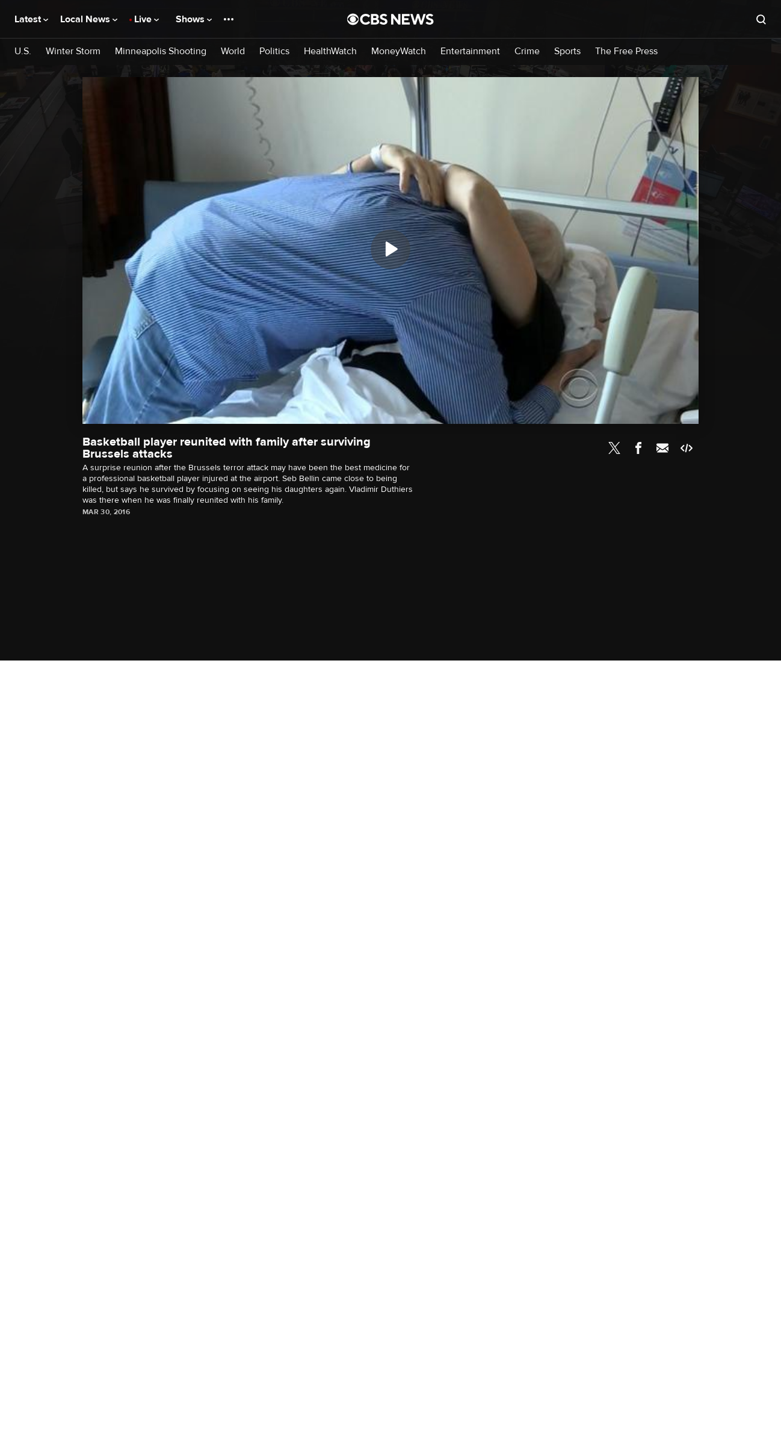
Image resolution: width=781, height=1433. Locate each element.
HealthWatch (330, 51)
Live (146, 19)
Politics (274, 51)
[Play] (390, 249)
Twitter (614, 448)
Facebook (638, 448)
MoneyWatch (398, 51)
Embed (687, 448)
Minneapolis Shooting (160, 51)
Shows (194, 19)
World (233, 51)
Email (662, 448)
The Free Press (626, 51)
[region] (390, 250)
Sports (567, 51)
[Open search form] (761, 19)
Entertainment (470, 51)
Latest (31, 19)
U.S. (22, 51)
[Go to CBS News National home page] (390, 19)
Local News (88, 19)
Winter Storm (73, 51)
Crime (527, 51)
